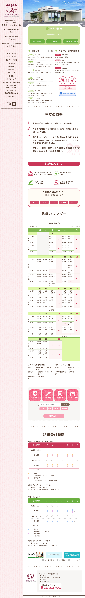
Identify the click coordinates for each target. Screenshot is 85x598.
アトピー (43, 409)
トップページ (11, 54)
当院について (11, 57)
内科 (70, 174)
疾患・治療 (11, 73)
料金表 (11, 76)
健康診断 (11, 69)
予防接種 (65, 409)
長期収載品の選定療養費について (11, 92)
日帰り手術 (11, 63)
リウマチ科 (43, 182)
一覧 (51, 51)
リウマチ (56, 409)
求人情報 (62, 560)
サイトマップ (75, 560)
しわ (34, 202)
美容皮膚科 (70, 182)
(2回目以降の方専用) (71, 41)
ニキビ (73, 202)
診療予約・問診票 (11, 60)
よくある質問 (49, 560)
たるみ (63, 202)
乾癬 (49, 409)
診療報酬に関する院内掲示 (11, 82)
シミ (53, 202)
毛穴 (44, 202)
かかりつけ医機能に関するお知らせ (11, 86)
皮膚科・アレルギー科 (43, 174)
